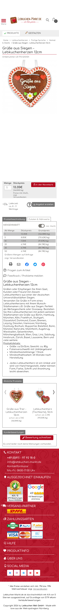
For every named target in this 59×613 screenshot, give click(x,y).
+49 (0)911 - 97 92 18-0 (21, 457)
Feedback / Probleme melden (23, 276)
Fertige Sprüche (38, 40)
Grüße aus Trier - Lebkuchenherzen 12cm (16, 412)
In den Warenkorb (43, 185)
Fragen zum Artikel (16, 270)
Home (5, 40)
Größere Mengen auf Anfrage (19, 255)
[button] (14, 219)
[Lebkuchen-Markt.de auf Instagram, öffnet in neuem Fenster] (17, 573)
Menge (7, 183)
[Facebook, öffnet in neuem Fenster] (27, 264)
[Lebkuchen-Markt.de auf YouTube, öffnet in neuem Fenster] (37, 573)
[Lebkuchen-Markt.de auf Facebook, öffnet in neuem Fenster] (10, 573)
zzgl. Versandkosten (14, 258)
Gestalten (33, 32)
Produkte (11, 33)
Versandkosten (19, 197)
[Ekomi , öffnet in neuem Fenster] (15, 490)
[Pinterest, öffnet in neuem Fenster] (43, 264)
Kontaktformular (17, 466)
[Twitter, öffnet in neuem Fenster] (35, 264)
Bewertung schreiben (36, 437)
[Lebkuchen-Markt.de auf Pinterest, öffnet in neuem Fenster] (30, 573)
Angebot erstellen (43, 204)
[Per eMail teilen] (18, 265)
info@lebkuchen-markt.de (24, 462)
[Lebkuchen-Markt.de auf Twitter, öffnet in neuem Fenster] (24, 573)
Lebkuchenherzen (20, 40)
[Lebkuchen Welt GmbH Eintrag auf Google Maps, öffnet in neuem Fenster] (36, 487)
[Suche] (47, 21)
